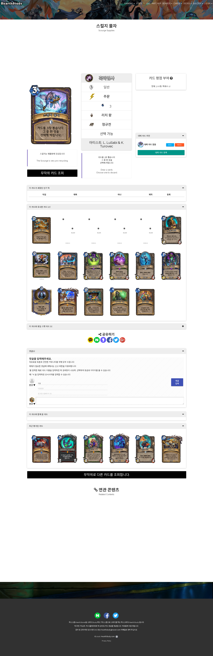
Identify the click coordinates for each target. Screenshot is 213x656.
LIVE (148, 3)
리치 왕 (107, 115)
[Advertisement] (106, 52)
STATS (140, 3)
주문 (107, 97)
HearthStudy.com (109, 636)
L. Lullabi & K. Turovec (112, 144)
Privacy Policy (106, 641)
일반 (107, 87)
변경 (32, 385)
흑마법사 (106, 78)
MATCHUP (156, 3)
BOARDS (167, 3)
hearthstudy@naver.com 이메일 (113, 630)
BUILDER (198, 3)
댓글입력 (177, 382)
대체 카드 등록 (161, 152)
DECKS (187, 3)
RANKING (129, 3)
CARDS (178, 3)
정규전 (106, 124)
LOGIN (208, 3)
